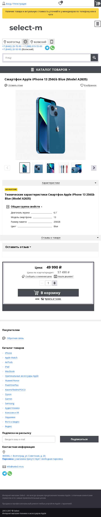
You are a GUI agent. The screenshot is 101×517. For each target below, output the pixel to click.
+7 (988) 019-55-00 (32, 46)
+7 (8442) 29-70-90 (11, 46)
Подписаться (79, 439)
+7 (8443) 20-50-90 (12, 49)
